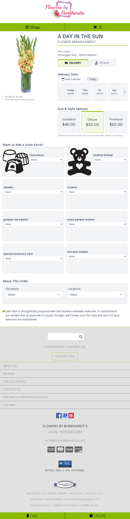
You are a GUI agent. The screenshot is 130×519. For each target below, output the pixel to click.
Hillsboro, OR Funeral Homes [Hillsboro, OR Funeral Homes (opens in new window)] (47, 493)
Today (92, 79)
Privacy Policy (40, 505)
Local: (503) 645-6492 (65, 432)
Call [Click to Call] (32, 515)
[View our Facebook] (59, 417)
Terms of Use (90, 505)
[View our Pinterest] (71, 417)
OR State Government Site (82, 499)
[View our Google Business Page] (65, 417)
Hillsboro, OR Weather (46, 499)
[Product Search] (65, 336)
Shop (32, 27)
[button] (65, 464)
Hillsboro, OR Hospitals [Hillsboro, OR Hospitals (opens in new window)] (86, 493)
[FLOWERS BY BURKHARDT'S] (65, 18)
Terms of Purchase (66, 505)
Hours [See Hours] (97, 515)
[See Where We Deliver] (65, 356)
